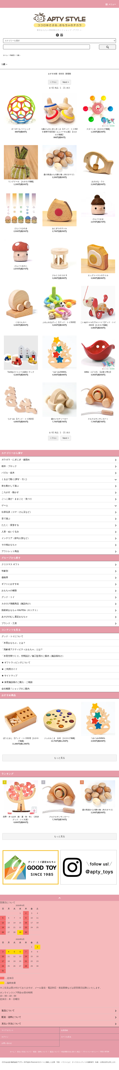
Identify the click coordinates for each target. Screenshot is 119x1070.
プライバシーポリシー (90, 1052)
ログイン (5, 1037)
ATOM (107, 1052)
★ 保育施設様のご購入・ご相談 (17, 682)
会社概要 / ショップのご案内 (15, 688)
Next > (66, 82)
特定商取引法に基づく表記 (70, 1052)
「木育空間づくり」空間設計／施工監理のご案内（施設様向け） (33, 656)
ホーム (5, 55)
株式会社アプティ (17, 1062)
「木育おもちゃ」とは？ (13, 643)
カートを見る (66, 1037)
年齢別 (12, 55)
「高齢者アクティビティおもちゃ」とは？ (22, 649)
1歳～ (19, 55)
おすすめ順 (52, 74)
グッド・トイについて (12, 636)
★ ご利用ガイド (9, 669)
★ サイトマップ (9, 675)
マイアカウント (7, 1030)
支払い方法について (24, 1052)
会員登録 (64, 1030)
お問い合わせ (7, 1043)
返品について (54, 1052)
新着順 (68, 74)
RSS (102, 1052)
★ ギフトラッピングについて (16, 662)
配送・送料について (40, 1052)
